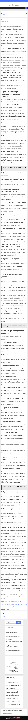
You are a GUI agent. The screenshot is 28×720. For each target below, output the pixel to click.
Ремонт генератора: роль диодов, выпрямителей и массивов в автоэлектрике (13, 638)
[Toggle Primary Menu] (26, 8)
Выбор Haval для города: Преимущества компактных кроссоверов (12, 646)
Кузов (4, 14)
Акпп (4, 598)
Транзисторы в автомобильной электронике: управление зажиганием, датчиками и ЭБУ (12, 633)
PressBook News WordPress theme (16, 718)
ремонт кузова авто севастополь (9, 12)
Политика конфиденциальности (10, 0)
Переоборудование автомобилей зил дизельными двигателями (13, 711)
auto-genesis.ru (13, 4)
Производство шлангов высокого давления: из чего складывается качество (13, 652)
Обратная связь (21, 0)
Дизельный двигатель (7, 713)
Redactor (12, 23)
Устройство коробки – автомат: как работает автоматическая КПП (12, 614)
